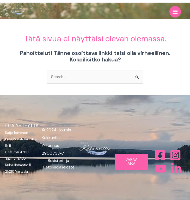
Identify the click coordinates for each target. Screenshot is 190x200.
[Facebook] (160, 155)
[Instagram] (175, 155)
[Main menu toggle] (175, 11)
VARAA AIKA (131, 161)
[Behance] (161, 169)
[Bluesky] (176, 169)
